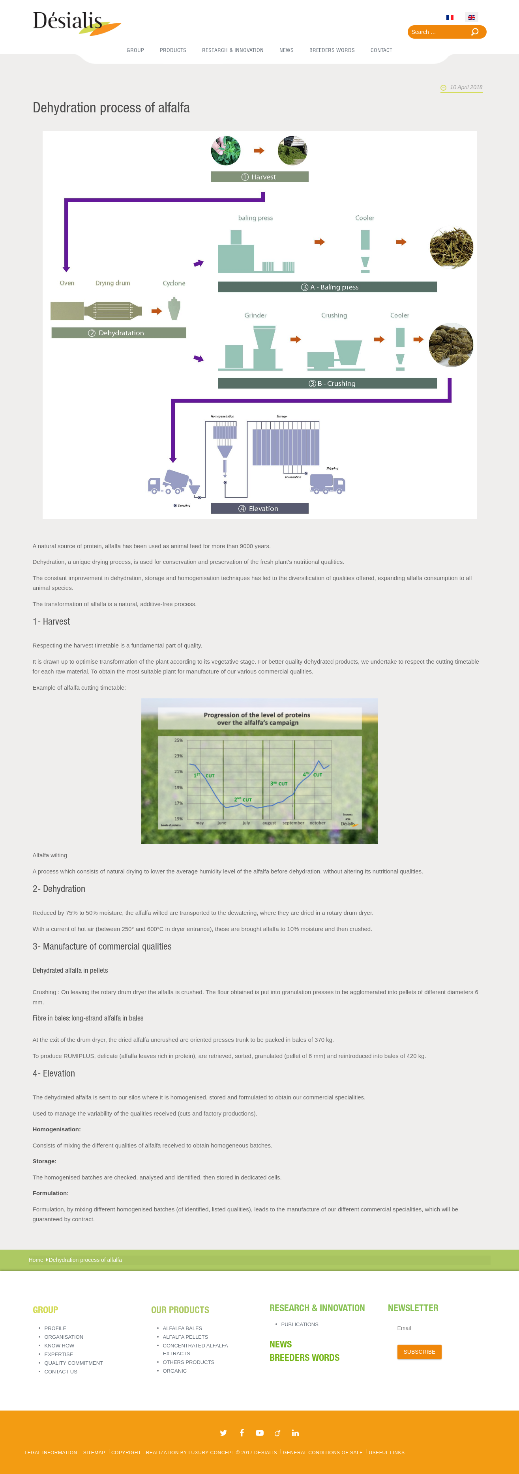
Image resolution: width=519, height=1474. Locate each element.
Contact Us (61, 1372)
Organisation (64, 1337)
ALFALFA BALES (182, 1328)
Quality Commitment (74, 1363)
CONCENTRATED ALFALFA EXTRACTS (195, 1349)
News (281, 1345)
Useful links (387, 1452)
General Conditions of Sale (323, 1452)
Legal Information (51, 1452)
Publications (300, 1324)
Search (475, 32)
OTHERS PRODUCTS (189, 1362)
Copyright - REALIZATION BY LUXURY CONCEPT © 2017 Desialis (194, 1452)
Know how (60, 1346)
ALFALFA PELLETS (185, 1337)
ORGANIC (175, 1371)
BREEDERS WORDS (304, 1359)
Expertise (59, 1354)
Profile (56, 1328)
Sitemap (94, 1452)
